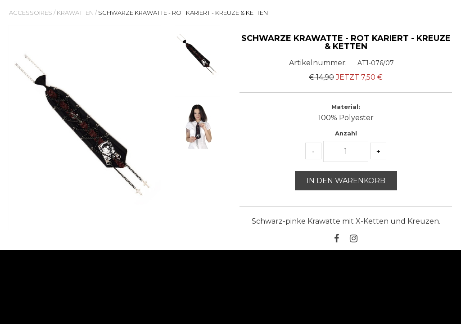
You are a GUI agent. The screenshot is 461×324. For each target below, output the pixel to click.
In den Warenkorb (346, 180)
